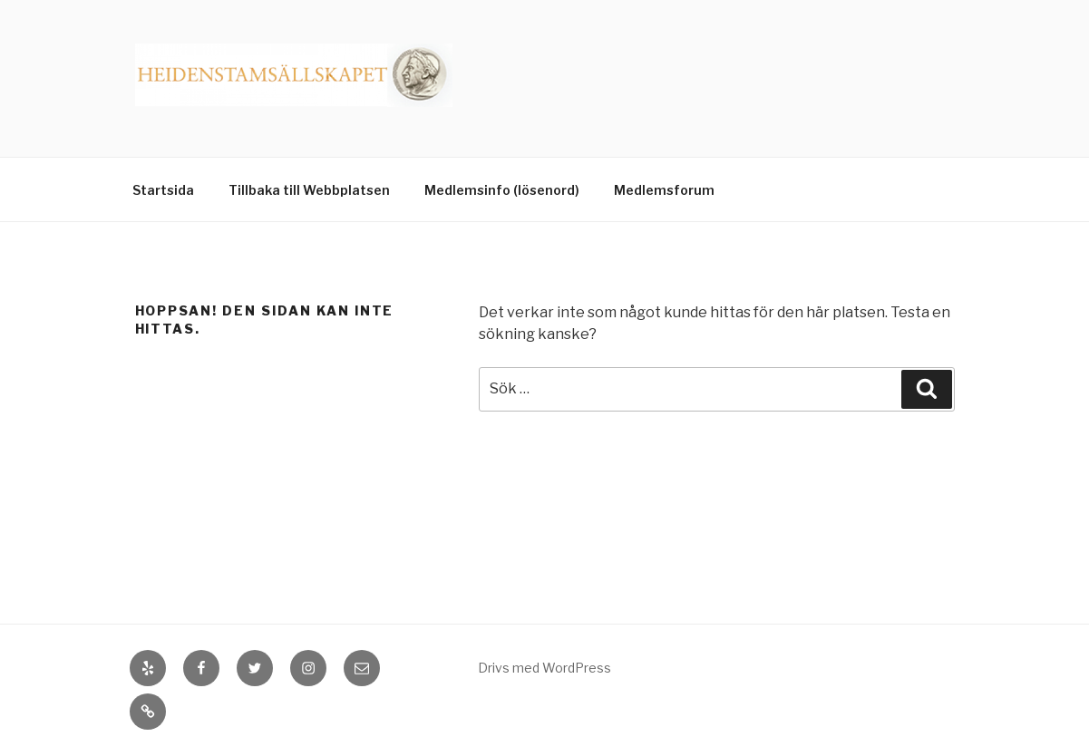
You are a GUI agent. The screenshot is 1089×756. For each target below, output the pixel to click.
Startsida (163, 190)
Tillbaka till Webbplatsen (309, 190)
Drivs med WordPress (544, 667)
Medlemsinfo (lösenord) (501, 190)
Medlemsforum (664, 190)
